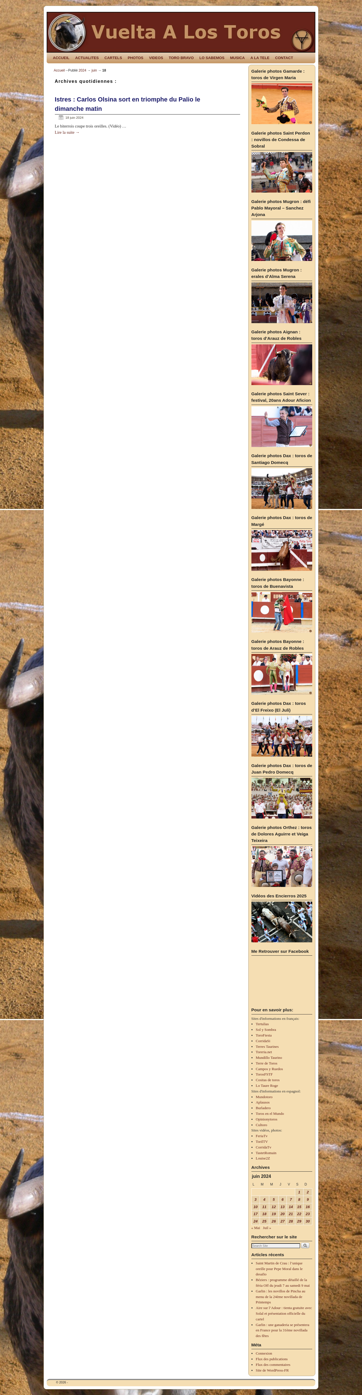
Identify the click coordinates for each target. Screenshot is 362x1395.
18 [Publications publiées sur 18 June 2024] (264, 1214)
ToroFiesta (264, 1035)
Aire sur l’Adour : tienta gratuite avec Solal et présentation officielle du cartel (284, 1313)
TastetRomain (266, 1153)
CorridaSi (263, 1041)
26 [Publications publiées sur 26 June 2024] (274, 1221)
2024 (82, 70)
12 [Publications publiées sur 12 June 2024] (274, 1207)
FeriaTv (262, 1136)
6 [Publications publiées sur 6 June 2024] (282, 1199)
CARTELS (113, 58)
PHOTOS (135, 58)
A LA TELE (260, 58)
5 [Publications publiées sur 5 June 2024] (274, 1199)
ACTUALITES (87, 58)
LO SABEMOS (212, 58)
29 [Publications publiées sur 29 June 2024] (299, 1221)
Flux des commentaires (273, 1364)
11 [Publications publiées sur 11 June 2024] (264, 1207)
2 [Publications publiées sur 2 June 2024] (308, 1192)
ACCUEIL (61, 58)
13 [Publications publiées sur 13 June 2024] (283, 1207)
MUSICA (237, 58)
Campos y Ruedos (269, 1069)
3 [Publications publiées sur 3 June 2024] (256, 1199)
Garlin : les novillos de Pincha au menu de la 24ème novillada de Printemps (280, 1297)
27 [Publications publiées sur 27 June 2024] (283, 1221)
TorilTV (262, 1141)
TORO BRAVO (181, 58)
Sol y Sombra (266, 1029)
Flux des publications (272, 1359)
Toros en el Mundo (270, 1113)
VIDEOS (156, 58)
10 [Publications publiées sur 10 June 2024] (255, 1207)
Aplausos (263, 1102)
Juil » (267, 1228)
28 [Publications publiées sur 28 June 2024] (291, 1221)
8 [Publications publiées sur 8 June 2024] (299, 1199)
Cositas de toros (267, 1080)
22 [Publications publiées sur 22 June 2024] (299, 1214)
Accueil (59, 70)
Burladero (263, 1108)
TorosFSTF (264, 1074)
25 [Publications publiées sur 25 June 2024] (264, 1221)
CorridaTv (263, 1147)
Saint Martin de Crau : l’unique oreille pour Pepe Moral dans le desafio (279, 1269)
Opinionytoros (266, 1119)
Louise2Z (263, 1158)
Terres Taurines (267, 1046)
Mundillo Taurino (269, 1057)
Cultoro (261, 1125)
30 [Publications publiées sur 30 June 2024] (308, 1221)
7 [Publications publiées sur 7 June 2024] (291, 1199)
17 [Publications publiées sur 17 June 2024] (255, 1214)
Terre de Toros (266, 1063)
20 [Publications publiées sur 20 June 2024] (283, 1214)
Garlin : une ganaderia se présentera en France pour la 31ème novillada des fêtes (282, 1330)
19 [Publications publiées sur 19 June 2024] (274, 1214)
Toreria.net (264, 1052)
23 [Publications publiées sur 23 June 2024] (308, 1214)
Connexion (264, 1353)
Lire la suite (67, 132)
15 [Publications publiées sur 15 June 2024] (299, 1207)
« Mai (255, 1228)
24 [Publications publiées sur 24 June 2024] (255, 1221)
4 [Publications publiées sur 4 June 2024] (264, 1199)
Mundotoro (264, 1097)
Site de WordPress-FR (272, 1370)
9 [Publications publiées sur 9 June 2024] (308, 1199)
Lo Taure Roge (267, 1085)
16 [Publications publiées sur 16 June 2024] (308, 1207)
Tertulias (262, 1024)
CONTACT (284, 58)
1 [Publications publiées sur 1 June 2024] (299, 1192)
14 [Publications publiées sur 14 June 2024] (291, 1207)
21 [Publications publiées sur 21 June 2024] (291, 1214)
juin (94, 70)
